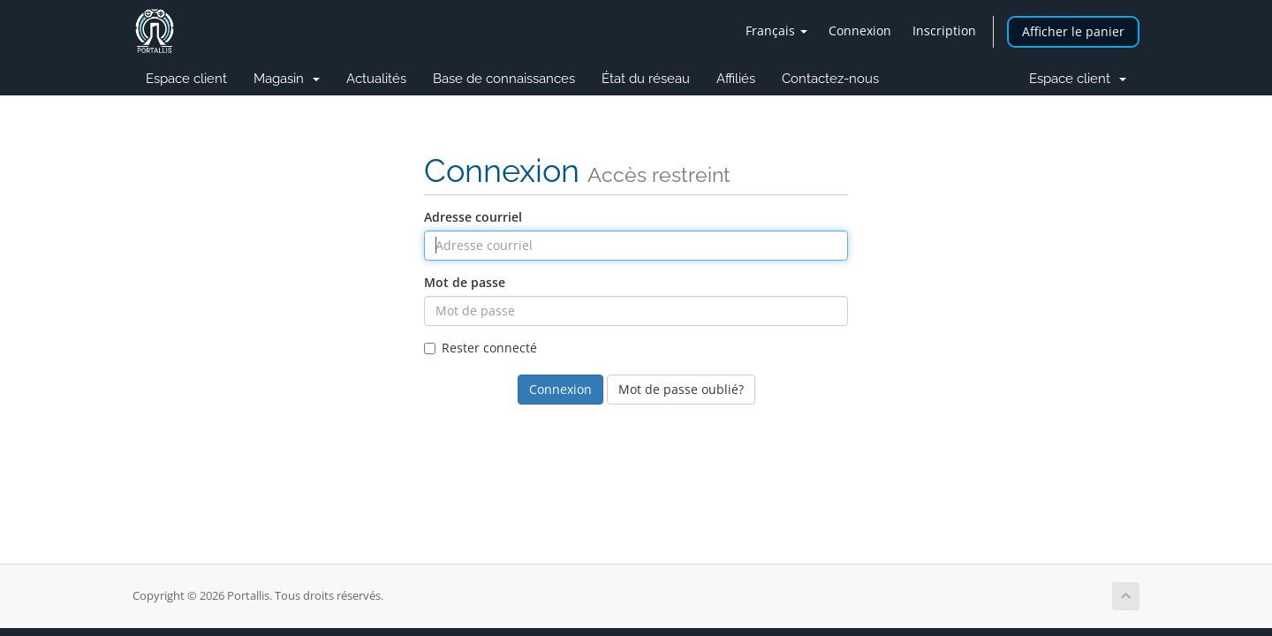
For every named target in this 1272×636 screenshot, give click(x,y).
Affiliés (735, 79)
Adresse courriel (473, 216)
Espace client (186, 79)
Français (776, 30)
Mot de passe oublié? (681, 389)
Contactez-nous (830, 79)
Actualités (376, 79)
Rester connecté (480, 347)
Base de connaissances (504, 79)
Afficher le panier (1073, 31)
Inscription (944, 30)
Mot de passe (464, 282)
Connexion (860, 30)
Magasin (287, 79)
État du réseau (646, 79)
